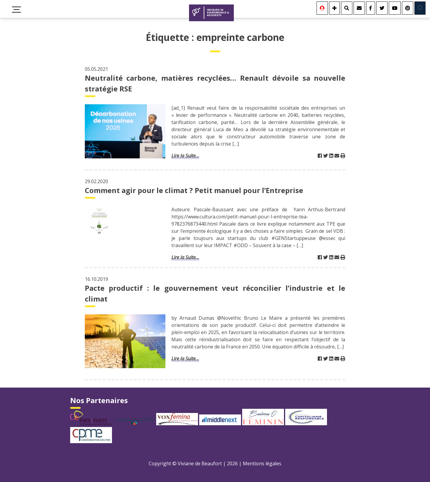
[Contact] (359, 8)
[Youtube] (395, 8)
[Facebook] (370, 8)
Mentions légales (262, 463)
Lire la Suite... (185, 155)
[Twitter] (382, 8)
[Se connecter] (322, 8)
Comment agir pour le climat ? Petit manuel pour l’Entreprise (194, 190)
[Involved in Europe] (420, 8)
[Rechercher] (346, 8)
